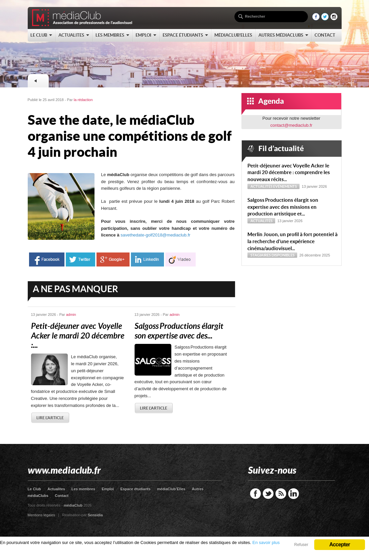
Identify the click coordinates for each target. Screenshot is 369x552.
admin (71, 315)
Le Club (34, 489)
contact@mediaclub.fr (291, 125)
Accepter (339, 544)
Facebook (255, 493)
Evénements (285, 186)
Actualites (56, 489)
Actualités (261, 186)
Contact (61, 496)
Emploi (108, 489)
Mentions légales (41, 515)
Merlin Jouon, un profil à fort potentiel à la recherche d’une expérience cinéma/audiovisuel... (292, 241)
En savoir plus (266, 542)
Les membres (83, 489)
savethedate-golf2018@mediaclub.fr (155, 234)
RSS (280, 493)
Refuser (301, 544)
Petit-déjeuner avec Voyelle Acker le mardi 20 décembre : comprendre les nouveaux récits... (288, 172)
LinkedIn (293, 493)
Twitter (268, 493)
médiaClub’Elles (171, 489)
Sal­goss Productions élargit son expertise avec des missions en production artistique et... (282, 207)
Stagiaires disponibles (272, 255)
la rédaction (83, 100)
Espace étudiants (135, 489)
